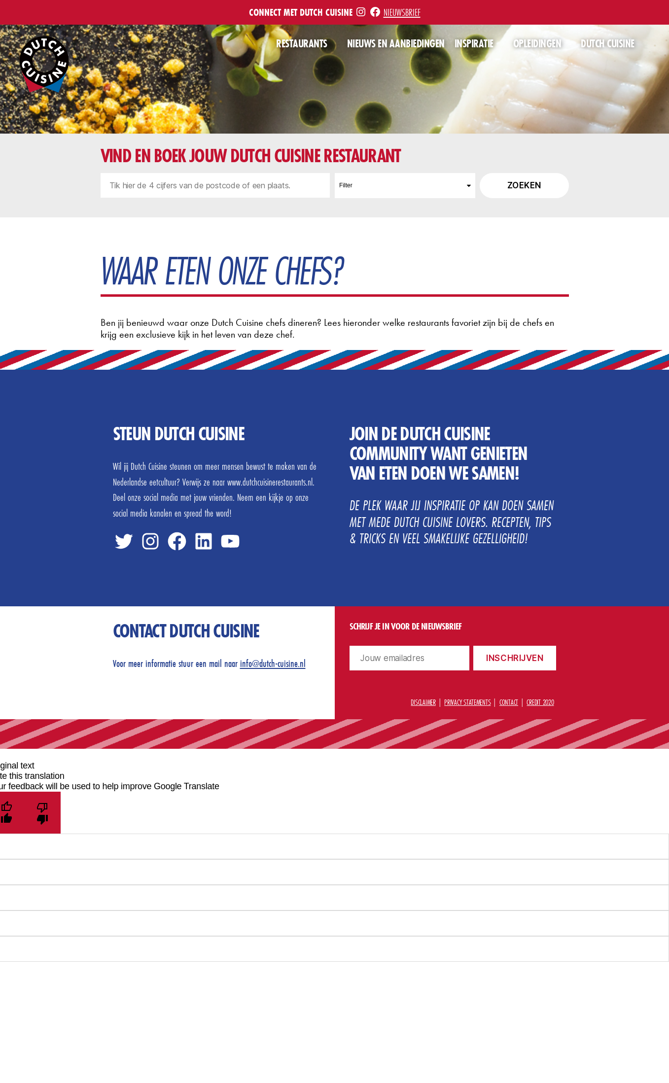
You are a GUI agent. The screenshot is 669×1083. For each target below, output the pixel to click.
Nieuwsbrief (402, 12)
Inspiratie (474, 44)
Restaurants (301, 44)
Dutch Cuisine (607, 44)
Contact (508, 702)
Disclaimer (423, 702)
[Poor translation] (43, 813)
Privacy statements (467, 702)
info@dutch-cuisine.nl (273, 663)
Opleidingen (537, 44)
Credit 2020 (540, 702)
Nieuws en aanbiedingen (396, 44)
